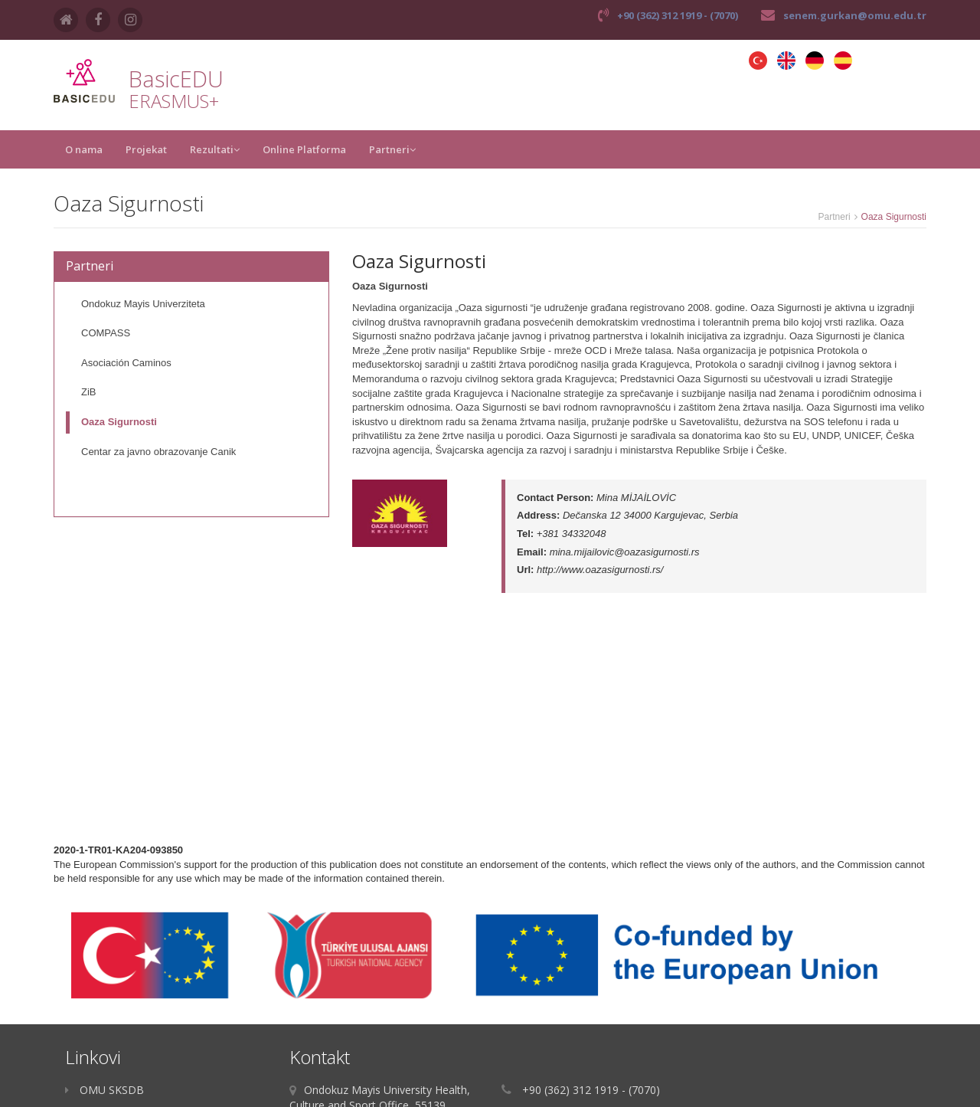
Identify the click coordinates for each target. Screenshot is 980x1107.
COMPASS (105, 333)
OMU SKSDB (104, 1089)
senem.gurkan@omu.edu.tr (854, 15)
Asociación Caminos (126, 362)
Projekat (146, 149)
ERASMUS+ (174, 100)
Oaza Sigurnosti (119, 421)
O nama (84, 149)
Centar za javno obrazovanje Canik (158, 451)
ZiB (88, 392)
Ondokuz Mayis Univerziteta (143, 304)
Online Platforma (304, 149)
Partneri (392, 149)
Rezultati (215, 149)
